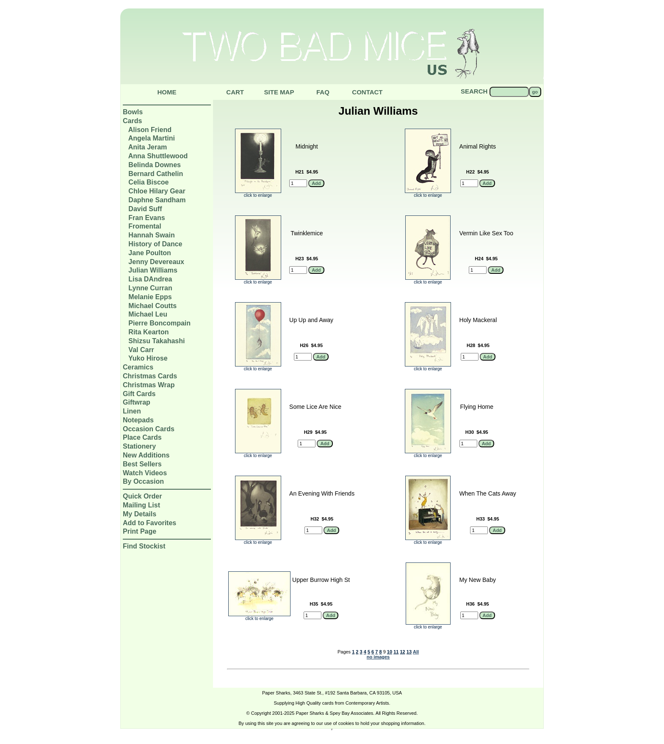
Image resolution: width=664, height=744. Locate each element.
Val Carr (141, 349)
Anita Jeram (147, 147)
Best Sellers (142, 464)
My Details (139, 514)
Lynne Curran (150, 288)
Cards (132, 120)
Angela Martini (151, 138)
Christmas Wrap (148, 385)
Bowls (133, 112)
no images (378, 656)
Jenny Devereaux (156, 261)
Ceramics (138, 367)
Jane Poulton (149, 252)
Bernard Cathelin (155, 173)
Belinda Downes (154, 164)
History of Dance (155, 244)
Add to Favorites (149, 522)
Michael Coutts (152, 305)
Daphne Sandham (156, 200)
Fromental (144, 226)
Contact (367, 92)
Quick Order (142, 496)
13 (409, 651)
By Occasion (143, 481)
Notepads (138, 420)
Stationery (139, 446)
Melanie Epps (150, 296)
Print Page (139, 531)
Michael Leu (147, 314)
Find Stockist (144, 546)
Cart (235, 92)
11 (395, 651)
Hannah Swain (151, 235)
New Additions (146, 455)
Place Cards (142, 437)
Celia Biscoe (148, 182)
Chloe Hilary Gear (156, 191)
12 (402, 651)
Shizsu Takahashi (156, 340)
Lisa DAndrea (150, 279)
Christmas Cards (150, 376)
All (416, 651)
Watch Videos (145, 473)
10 (389, 651)
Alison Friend (150, 129)
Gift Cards (139, 393)
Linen (132, 411)
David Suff (145, 208)
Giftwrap (136, 402)
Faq (322, 92)
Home (167, 92)
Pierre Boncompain (159, 323)
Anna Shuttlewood (158, 156)
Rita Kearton (148, 332)
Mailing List (141, 505)
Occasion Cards (148, 429)
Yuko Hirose (147, 358)
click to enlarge (258, 193)
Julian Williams (152, 270)
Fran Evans (146, 217)
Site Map (279, 92)
